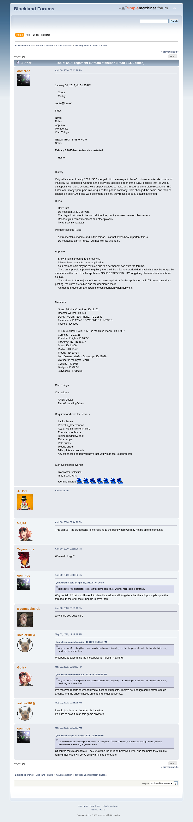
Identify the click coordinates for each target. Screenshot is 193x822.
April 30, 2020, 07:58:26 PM (68, 548)
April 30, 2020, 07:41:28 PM (68, 70)
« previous (166, 51)
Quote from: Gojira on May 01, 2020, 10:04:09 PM (79, 735)
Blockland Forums (34, 8)
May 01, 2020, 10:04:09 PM (68, 667)
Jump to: (145, 783)
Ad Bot (22, 491)
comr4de (23, 71)
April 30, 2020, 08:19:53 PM (68, 575)
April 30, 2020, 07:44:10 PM (68, 522)
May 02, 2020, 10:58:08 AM (68, 702)
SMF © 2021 (96, 806)
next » (176, 51)
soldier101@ (26, 635)
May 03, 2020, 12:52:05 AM (68, 728)
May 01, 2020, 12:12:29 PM (68, 634)
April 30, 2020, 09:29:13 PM (68, 608)
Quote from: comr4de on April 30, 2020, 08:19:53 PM (81, 642)
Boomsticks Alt (28, 608)
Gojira (21, 522)
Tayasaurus (25, 549)
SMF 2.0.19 (83, 806)
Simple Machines (111, 806)
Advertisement (62, 490)
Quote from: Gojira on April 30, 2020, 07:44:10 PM (80, 583)
